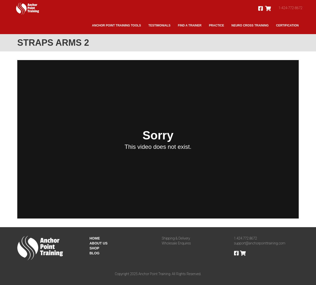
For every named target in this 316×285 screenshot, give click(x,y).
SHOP (94, 248)
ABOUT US (99, 243)
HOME (95, 238)
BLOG (94, 253)
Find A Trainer (189, 25)
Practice (216, 25)
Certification (287, 25)
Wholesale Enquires (176, 243)
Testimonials (159, 25)
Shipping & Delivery (176, 238)
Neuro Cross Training (250, 25)
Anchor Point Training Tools (116, 25)
